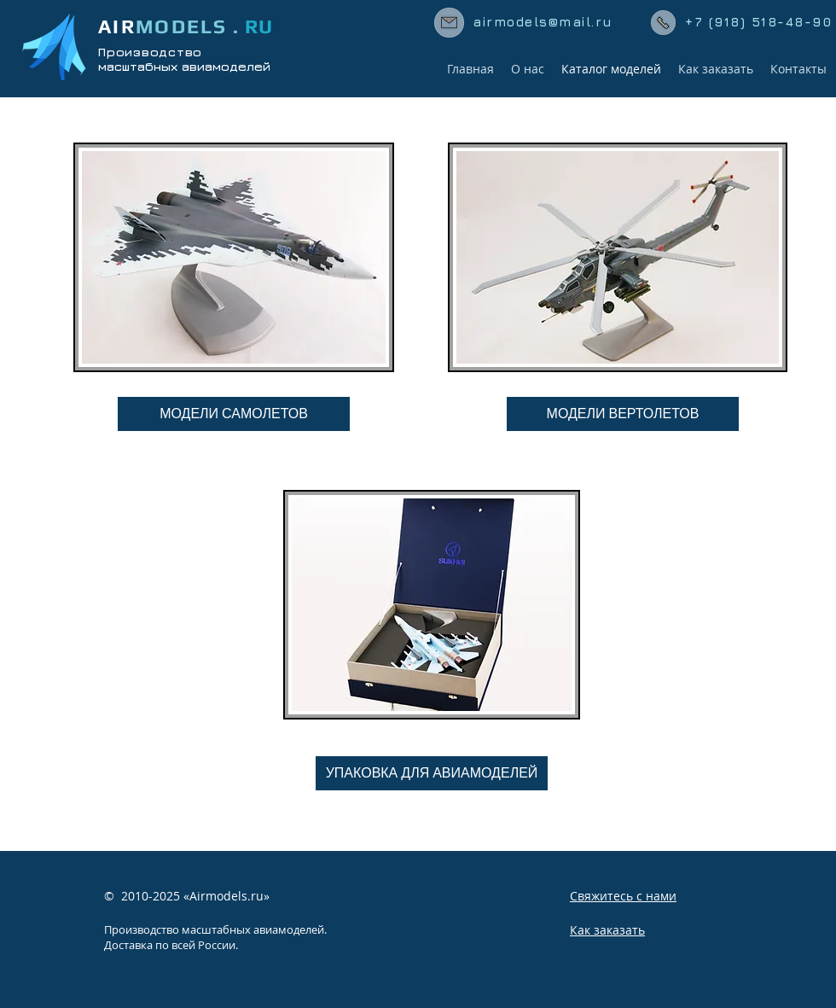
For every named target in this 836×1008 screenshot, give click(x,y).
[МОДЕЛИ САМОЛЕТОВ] (234, 414)
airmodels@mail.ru (543, 22)
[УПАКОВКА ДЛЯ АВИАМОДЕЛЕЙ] (432, 773)
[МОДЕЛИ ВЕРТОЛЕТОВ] (623, 414)
